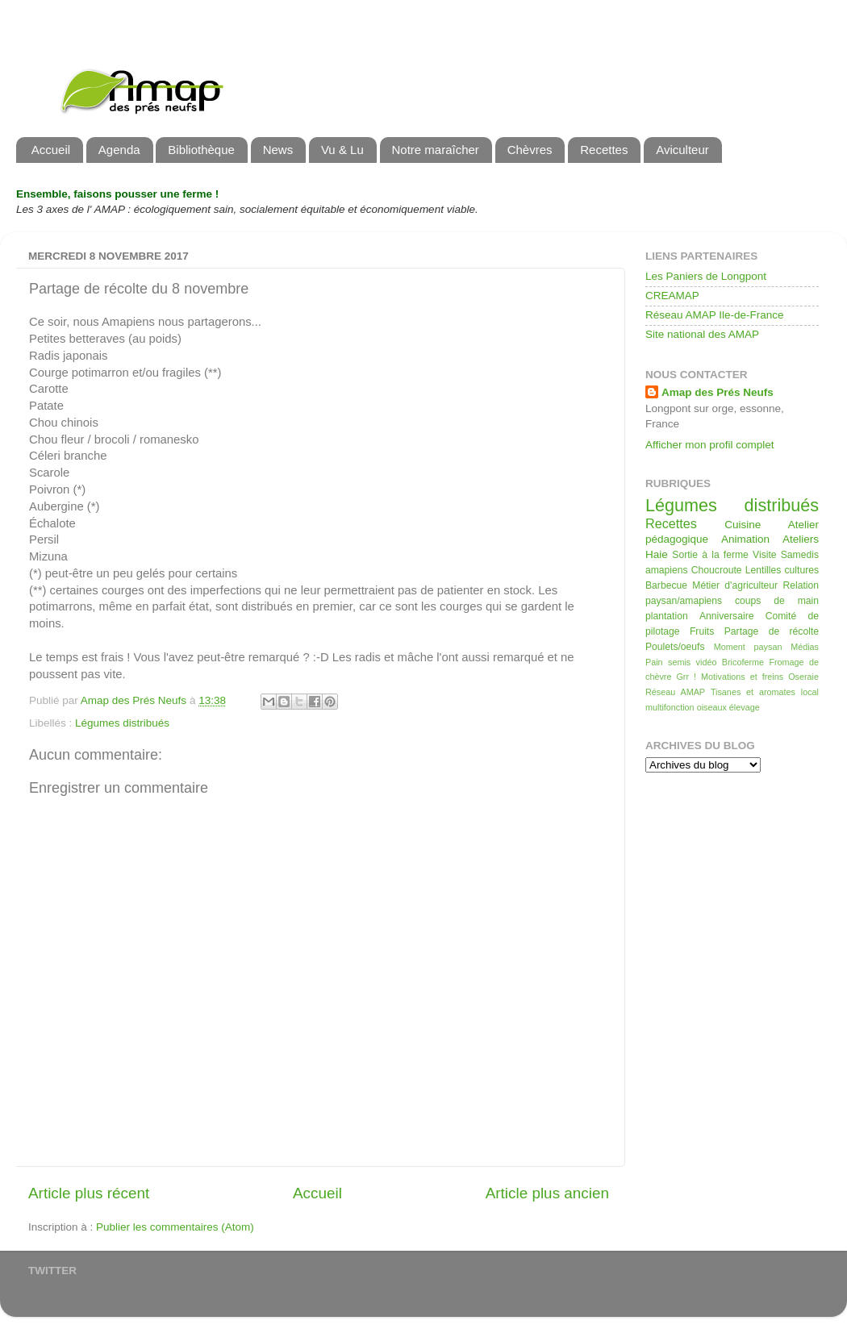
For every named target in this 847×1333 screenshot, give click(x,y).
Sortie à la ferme (710, 554)
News (278, 149)
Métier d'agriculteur (735, 585)
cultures (802, 570)
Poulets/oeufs (675, 646)
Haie (656, 554)
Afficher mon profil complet (709, 445)
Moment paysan (748, 647)
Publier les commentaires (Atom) (175, 1227)
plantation (666, 616)
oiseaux (712, 707)
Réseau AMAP (675, 692)
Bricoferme (743, 662)
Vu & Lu (342, 149)
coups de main (777, 600)
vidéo (706, 662)
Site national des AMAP (702, 334)
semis (679, 662)
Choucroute (716, 570)
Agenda (119, 149)
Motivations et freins (742, 676)
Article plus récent (88, 1193)
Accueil (50, 149)
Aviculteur (682, 149)
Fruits (702, 631)
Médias (805, 647)
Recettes (604, 149)
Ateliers (800, 539)
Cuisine (742, 525)
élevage (744, 707)
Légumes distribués (122, 723)
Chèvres (530, 149)
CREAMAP (672, 296)
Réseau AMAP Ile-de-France (714, 315)
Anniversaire (726, 616)
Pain (654, 662)
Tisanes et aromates (753, 692)
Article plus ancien (547, 1193)
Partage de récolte (771, 631)
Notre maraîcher (435, 149)
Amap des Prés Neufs (717, 392)
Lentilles (763, 570)
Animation (745, 539)
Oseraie (803, 676)
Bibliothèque (201, 149)
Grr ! (686, 676)
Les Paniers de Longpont (705, 276)
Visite (764, 554)
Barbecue (666, 585)
